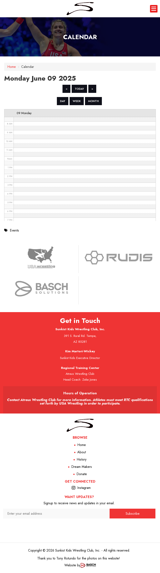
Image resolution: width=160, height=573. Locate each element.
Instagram (84, 487)
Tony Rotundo (66, 558)
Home (11, 66)
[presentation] (56, 526)
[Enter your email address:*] (56, 513)
